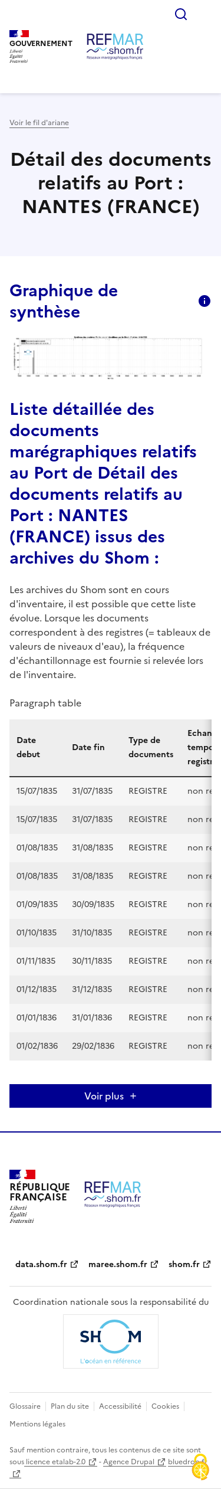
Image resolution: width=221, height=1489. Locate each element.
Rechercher (181, 14)
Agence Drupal (128, 1462)
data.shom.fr (41, 1264)
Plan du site (70, 1406)
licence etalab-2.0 (54, 1462)
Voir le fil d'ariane (39, 122)
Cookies (165, 1406)
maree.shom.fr (117, 1264)
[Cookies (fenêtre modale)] (200, 1468)
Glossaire (25, 1406)
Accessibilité (120, 1406)
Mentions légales (37, 1424)
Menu (204, 14)
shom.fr (184, 1264)
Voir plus (104, 1096)
